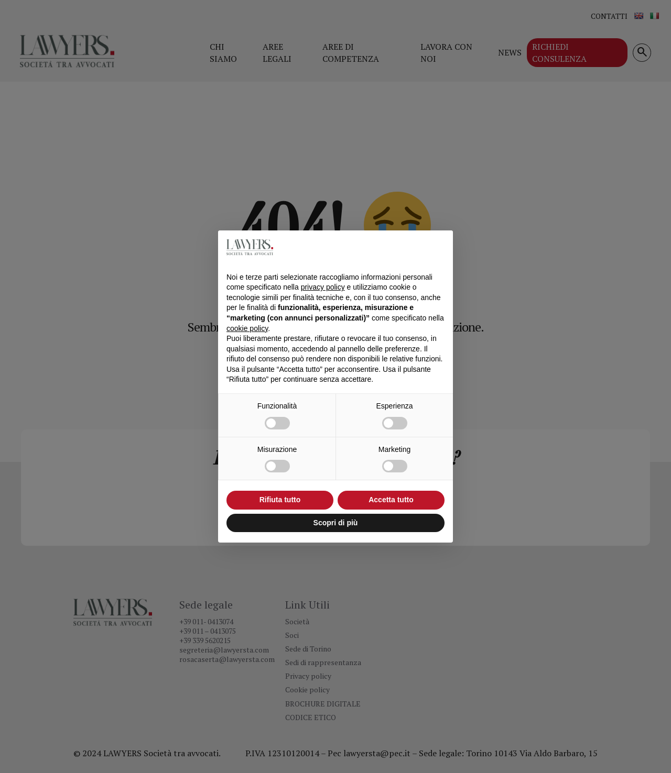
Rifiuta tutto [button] (280, 499)
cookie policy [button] (247, 328)
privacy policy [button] (323, 287)
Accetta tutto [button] (391, 499)
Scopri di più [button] (335, 522)
